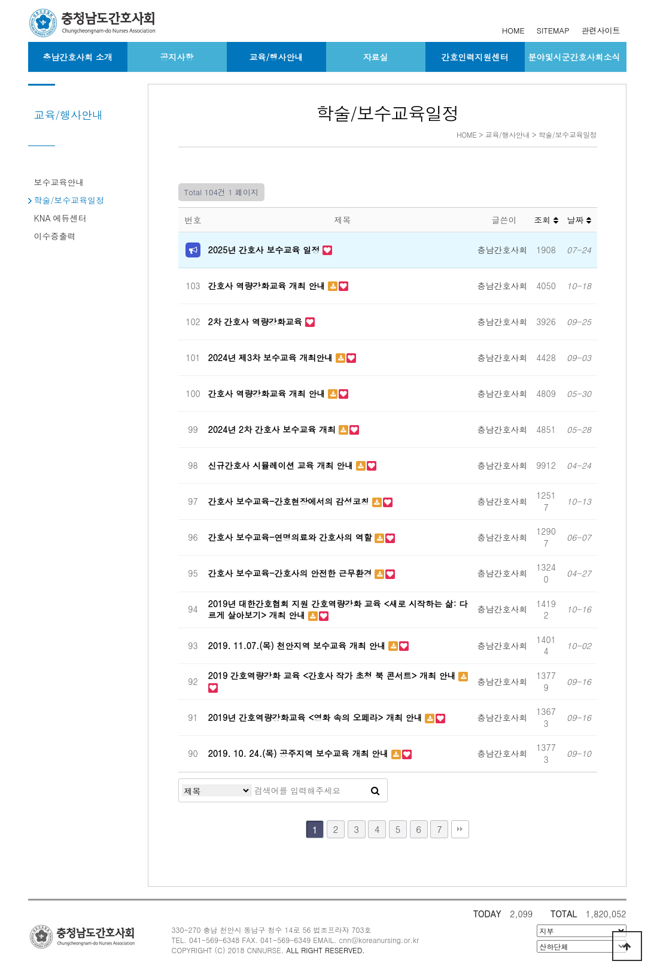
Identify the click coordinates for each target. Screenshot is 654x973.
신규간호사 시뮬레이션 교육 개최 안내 (282, 465)
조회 (546, 220)
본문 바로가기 (0, 0)
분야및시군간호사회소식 (574, 57)
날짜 (579, 220)
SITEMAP (553, 30)
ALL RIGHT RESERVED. (325, 950)
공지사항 (177, 57)
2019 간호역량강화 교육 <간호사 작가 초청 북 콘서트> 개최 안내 (333, 675)
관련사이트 (601, 30)
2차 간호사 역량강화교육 (256, 322)
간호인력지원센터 (475, 57)
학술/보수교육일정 (69, 200)
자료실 (375, 57)
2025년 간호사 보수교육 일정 (265, 250)
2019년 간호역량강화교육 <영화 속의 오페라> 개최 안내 (316, 717)
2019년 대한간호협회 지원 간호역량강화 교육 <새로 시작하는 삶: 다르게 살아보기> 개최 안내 (338, 610)
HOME (513, 30)
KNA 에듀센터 (60, 218)
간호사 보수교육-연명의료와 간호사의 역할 (291, 537)
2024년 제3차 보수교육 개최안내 (272, 357)
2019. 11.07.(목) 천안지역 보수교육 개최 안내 (298, 645)
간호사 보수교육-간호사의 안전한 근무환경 (291, 573)
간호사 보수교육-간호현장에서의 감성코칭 (290, 501)
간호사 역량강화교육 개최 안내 (268, 286)
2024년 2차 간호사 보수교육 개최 (273, 429)
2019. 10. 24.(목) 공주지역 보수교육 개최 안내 (299, 753)
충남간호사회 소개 (77, 57)
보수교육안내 (59, 182)
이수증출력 (55, 236)
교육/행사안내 (276, 57)
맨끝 (460, 829)
